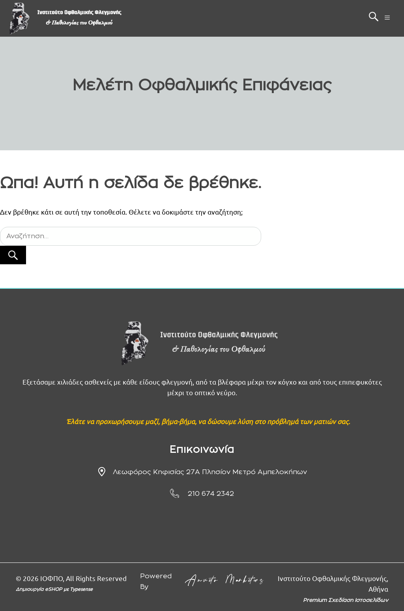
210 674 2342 (211, 493)
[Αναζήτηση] (13, 255)
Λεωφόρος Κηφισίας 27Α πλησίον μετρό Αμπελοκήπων (210, 472)
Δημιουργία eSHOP (40, 589)
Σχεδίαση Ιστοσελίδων (358, 600)
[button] (373, 18)
